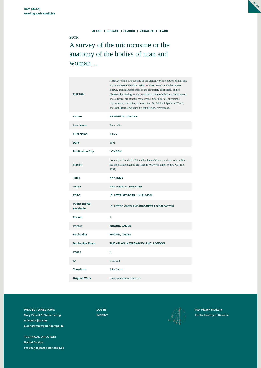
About (97, 30)
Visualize (147, 30)
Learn (163, 30)
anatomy (116, 177)
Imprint (102, 315)
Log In (101, 309)
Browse (113, 30)
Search (129, 30)
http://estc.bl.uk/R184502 (133, 195)
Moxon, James (120, 225)
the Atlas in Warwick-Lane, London (137, 243)
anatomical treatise (126, 186)
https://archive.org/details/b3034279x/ (144, 206)
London (116, 151)
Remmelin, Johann (124, 116)
